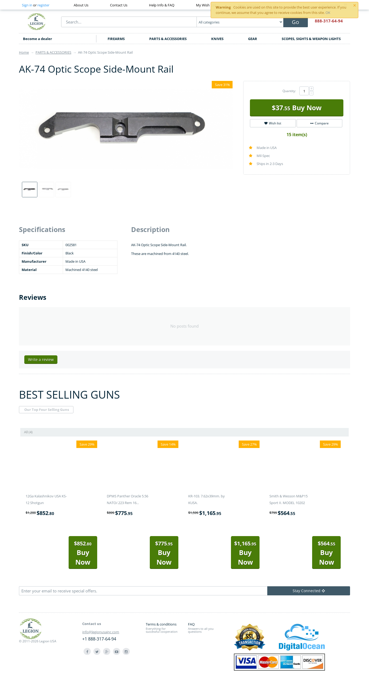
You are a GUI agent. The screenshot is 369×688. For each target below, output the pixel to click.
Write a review (41, 359)
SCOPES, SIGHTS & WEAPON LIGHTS (311, 38)
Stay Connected (309, 590)
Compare (319, 123)
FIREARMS (116, 38)
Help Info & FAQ (161, 5)
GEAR (252, 38)
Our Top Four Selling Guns (46, 409)
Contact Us (118, 5)
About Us (81, 5)
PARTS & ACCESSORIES (168, 38)
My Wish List (206, 5)
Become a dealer (37, 38)
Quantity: (289, 91)
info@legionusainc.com (100, 632)
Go (295, 22)
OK (327, 12)
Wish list (272, 123)
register (43, 5)
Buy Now (296, 107)
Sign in (27, 5)
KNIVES (217, 38)
